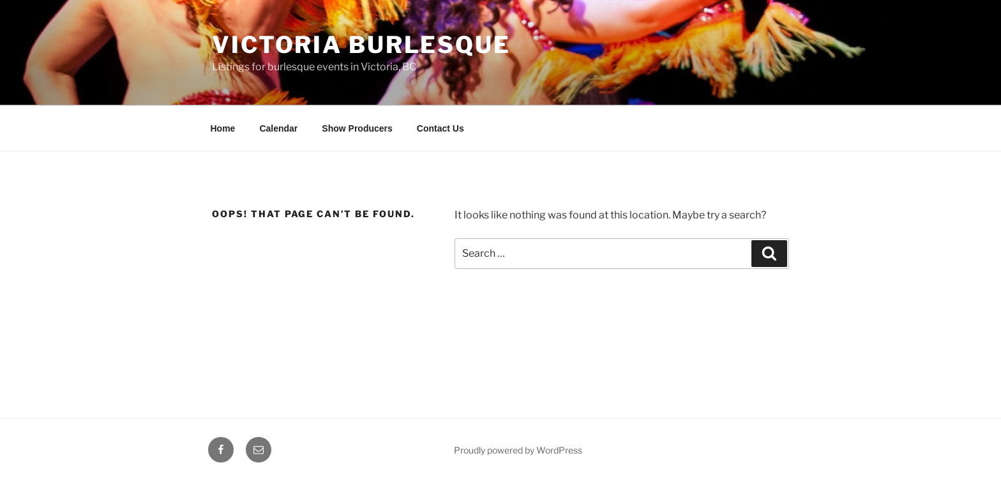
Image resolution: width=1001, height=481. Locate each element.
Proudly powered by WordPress (518, 450)
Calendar (278, 128)
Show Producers (357, 128)
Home (223, 128)
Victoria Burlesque (361, 45)
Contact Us (440, 128)
